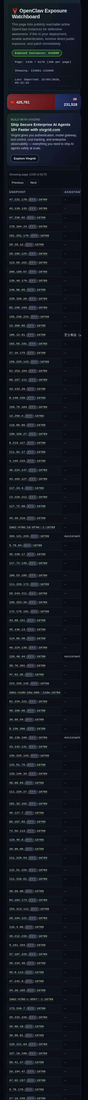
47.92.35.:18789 (26, 674)
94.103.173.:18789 (28, 900)
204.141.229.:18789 (29, 536)
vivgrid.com (49, 130)
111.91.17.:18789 (27, 452)
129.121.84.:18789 (28, 1044)
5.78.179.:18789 (26, 1089)
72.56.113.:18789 (27, 831)
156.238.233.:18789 (29, 317)
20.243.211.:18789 (28, 593)
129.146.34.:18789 (28, 774)
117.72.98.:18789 (27, 506)
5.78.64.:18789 (25, 545)
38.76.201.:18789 (27, 665)
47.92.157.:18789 (27, 1080)
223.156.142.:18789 (29, 683)
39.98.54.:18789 (26, 719)
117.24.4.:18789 (26, 488)
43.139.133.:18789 (28, 208)
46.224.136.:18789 (28, 647)
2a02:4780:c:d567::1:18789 (31, 999)
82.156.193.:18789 (28, 307)
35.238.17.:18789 (27, 554)
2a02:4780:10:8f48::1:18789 (32, 527)
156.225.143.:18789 (29, 362)
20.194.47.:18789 (27, 1071)
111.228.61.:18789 (28, 879)
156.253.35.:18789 (28, 602)
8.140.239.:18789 (27, 398)
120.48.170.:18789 (28, 281)
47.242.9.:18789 (26, 981)
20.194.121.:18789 (28, 918)
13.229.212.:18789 (28, 497)
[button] (44, 102)
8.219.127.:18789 (27, 443)
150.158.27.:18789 (28, 434)
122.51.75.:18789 (27, 765)
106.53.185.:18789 (28, 575)
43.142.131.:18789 (28, 747)
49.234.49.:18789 (27, 963)
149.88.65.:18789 (27, 290)
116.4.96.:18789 (26, 927)
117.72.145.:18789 (28, 563)
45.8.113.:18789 (26, 972)
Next (33, 182)
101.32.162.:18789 (28, 804)
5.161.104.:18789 (27, 945)
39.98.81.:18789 (26, 1035)
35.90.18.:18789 (26, 1026)
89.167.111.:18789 (28, 380)
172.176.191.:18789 (29, 611)
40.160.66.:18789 (27, 710)
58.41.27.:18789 (26, 1062)
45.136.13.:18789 (27, 629)
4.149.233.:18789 (27, 461)
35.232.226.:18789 (28, 1017)
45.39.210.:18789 (27, 518)
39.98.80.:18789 (26, 891)
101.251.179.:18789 (29, 235)
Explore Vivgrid (25, 158)
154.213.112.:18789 (29, 909)
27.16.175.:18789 (27, 353)
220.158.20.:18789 (28, 299)
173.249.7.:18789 (27, 1008)
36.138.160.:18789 (28, 737)
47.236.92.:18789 (27, 217)
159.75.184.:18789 (28, 407)
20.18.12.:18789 (26, 244)
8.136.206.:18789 (27, 729)
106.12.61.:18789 (27, 335)
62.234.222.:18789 (28, 701)
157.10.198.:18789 (28, 1053)
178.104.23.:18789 (28, 226)
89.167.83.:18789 (27, 822)
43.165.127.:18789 (28, 479)
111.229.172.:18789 (29, 584)
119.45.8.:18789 (26, 840)
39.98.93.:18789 (26, 783)
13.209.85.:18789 (27, 326)
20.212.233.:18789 (28, 936)
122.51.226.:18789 (28, 870)
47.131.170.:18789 (28, 199)
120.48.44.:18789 (27, 656)
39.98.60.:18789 (26, 849)
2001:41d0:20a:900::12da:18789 (34, 692)
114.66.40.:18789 (27, 638)
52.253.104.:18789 (28, 371)
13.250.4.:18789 (26, 416)
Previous (17, 182)
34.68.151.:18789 (27, 620)
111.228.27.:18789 (28, 792)
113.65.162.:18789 (28, 262)
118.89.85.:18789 (27, 425)
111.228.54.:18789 (28, 858)
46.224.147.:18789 (28, 470)
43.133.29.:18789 (27, 389)
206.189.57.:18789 (28, 272)
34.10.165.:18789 (27, 990)
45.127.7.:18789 (26, 813)
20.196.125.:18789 (28, 254)
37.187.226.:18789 (28, 954)
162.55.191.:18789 (28, 344)
